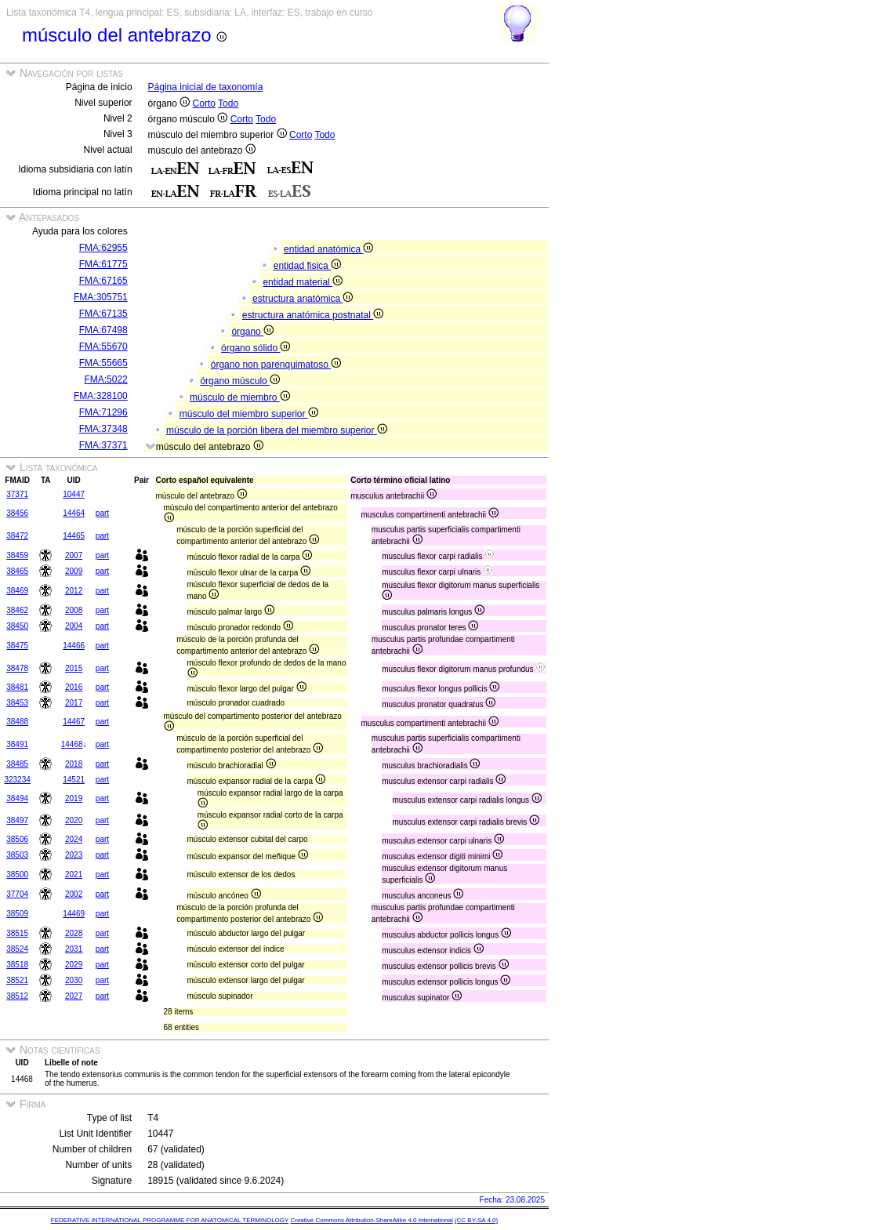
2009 (73, 571)
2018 (73, 764)
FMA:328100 (101, 395)
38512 (17, 996)
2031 (73, 949)
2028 (73, 933)
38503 (17, 855)
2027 (73, 996)
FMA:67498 (103, 330)
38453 (17, 702)
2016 (73, 687)
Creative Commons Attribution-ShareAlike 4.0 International (371, 1220)
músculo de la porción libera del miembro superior (276, 430)
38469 (17, 590)
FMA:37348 (103, 428)
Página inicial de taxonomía (205, 87)
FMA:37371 (103, 445)
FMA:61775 (103, 264)
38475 (17, 645)
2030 (73, 980)
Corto (204, 103)
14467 (74, 721)
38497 (17, 820)
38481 (17, 687)
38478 (17, 668)
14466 (74, 645)
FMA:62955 (103, 247)
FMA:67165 (103, 280)
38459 (17, 555)
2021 (73, 874)
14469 (74, 913)
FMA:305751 (101, 297)
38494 (17, 798)
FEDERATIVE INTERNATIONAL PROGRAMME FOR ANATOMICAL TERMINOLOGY (169, 1220)
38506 (17, 839)
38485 (17, 764)
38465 (17, 571)
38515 (17, 933)
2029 (73, 964)
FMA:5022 (105, 379)
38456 (17, 513)
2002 (73, 894)
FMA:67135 (103, 313)
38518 (17, 964)
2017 (73, 702)
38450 (17, 626)
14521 (74, 779)
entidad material (303, 282)
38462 (17, 610)
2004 (73, 626)
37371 (17, 494)
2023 (73, 855)
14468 (72, 744)
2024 (73, 839)
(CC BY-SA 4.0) (476, 1220)
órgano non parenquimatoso (276, 364)
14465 (74, 536)
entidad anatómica (328, 249)
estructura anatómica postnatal (312, 315)
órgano (252, 331)
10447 (74, 494)
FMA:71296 (103, 412)
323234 (17, 779)
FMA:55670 (103, 346)
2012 (73, 590)
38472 (17, 536)
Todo (228, 103)
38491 (17, 744)
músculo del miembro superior (249, 413)
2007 (73, 555)
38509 (17, 913)
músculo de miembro (240, 397)
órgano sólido (255, 348)
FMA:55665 (103, 362)
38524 (17, 949)
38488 (17, 721)
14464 (74, 513)
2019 (73, 798)
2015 (73, 668)
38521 (17, 980)
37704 (17, 894)
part (102, 513)
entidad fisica (307, 265)
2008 (73, 610)
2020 (73, 820)
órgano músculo (240, 381)
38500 (17, 874)
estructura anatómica (302, 298)
